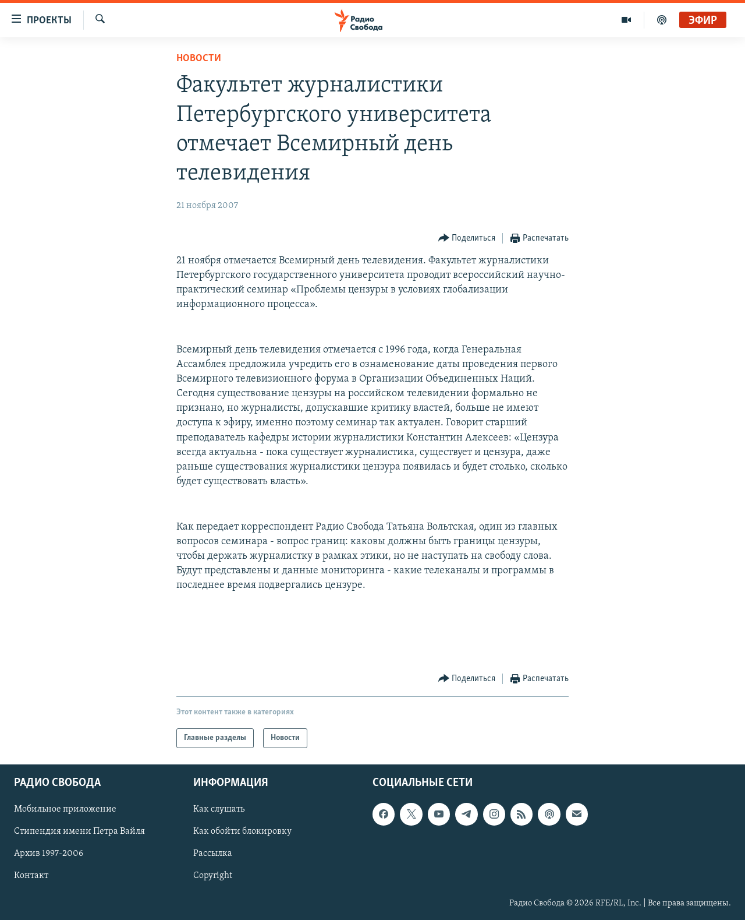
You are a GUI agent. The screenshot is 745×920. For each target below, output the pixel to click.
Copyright (212, 876)
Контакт (31, 876)
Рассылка (212, 853)
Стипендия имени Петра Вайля (79, 831)
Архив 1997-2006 (48, 853)
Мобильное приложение (65, 809)
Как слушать (218, 809)
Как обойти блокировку (242, 831)
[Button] (467, 238)
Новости (198, 58)
